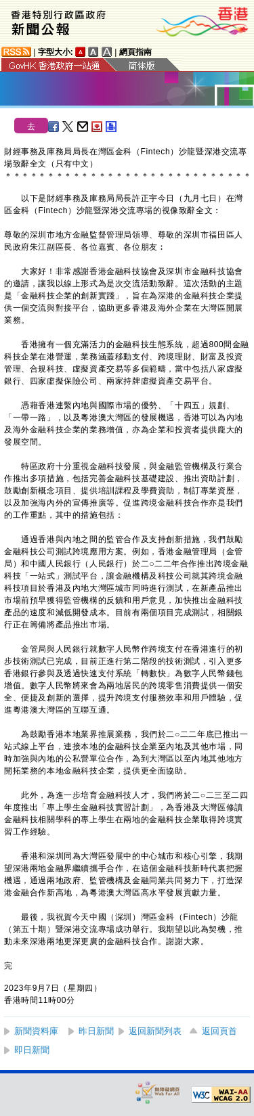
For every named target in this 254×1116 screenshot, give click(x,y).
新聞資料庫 (36, 1031)
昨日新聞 (96, 1031)
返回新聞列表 (155, 1031)
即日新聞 (31, 1050)
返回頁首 (219, 1031)
